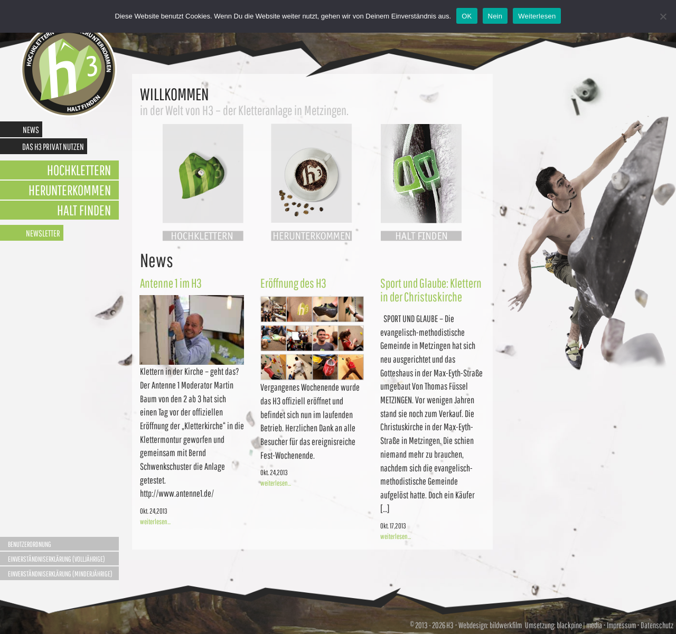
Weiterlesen (537, 16)
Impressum (621, 625)
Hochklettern (79, 170)
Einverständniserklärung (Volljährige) (56, 559)
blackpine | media (579, 625)
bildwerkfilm (506, 625)
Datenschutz (657, 625)
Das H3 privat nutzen (53, 146)
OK (467, 16)
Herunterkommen (70, 190)
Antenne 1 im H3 (171, 283)
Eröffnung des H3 (293, 283)
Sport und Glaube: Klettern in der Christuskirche (431, 290)
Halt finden (84, 210)
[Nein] (663, 16)
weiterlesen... (155, 521)
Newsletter (43, 233)
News (31, 130)
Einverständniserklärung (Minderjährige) (60, 574)
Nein (495, 16)
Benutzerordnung (29, 544)
